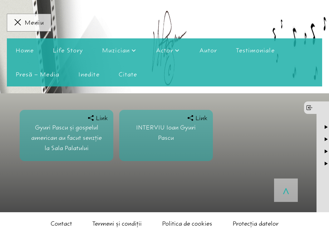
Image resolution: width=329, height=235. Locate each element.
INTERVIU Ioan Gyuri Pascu (166, 133)
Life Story (68, 50)
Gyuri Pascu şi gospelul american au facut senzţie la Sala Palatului (66, 138)
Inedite (89, 74)
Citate (128, 74)
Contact (61, 224)
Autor (208, 50)
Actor (164, 50)
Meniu (34, 23)
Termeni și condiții (117, 224)
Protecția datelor (255, 224)
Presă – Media (37, 74)
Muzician (116, 50)
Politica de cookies (187, 224)
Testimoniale (255, 50)
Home (25, 50)
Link (102, 118)
